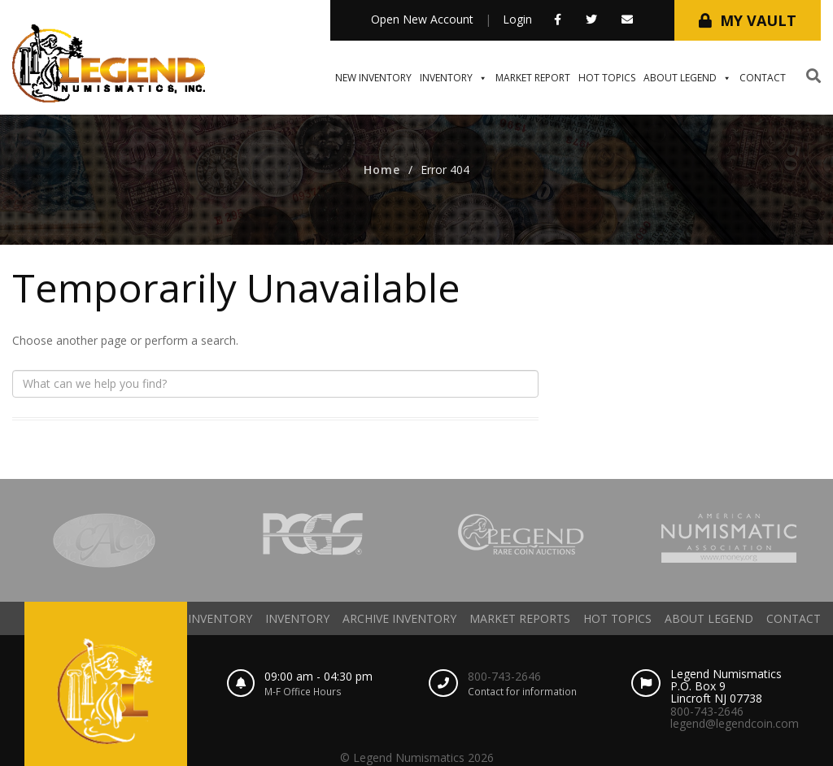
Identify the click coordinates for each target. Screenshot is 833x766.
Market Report (532, 78)
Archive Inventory (399, 618)
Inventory (453, 78)
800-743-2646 (504, 676)
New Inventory (373, 78)
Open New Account (422, 19)
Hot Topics (606, 78)
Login (517, 19)
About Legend (687, 78)
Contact (762, 78)
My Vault (758, 20)
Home (382, 169)
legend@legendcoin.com (734, 723)
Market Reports (519, 618)
